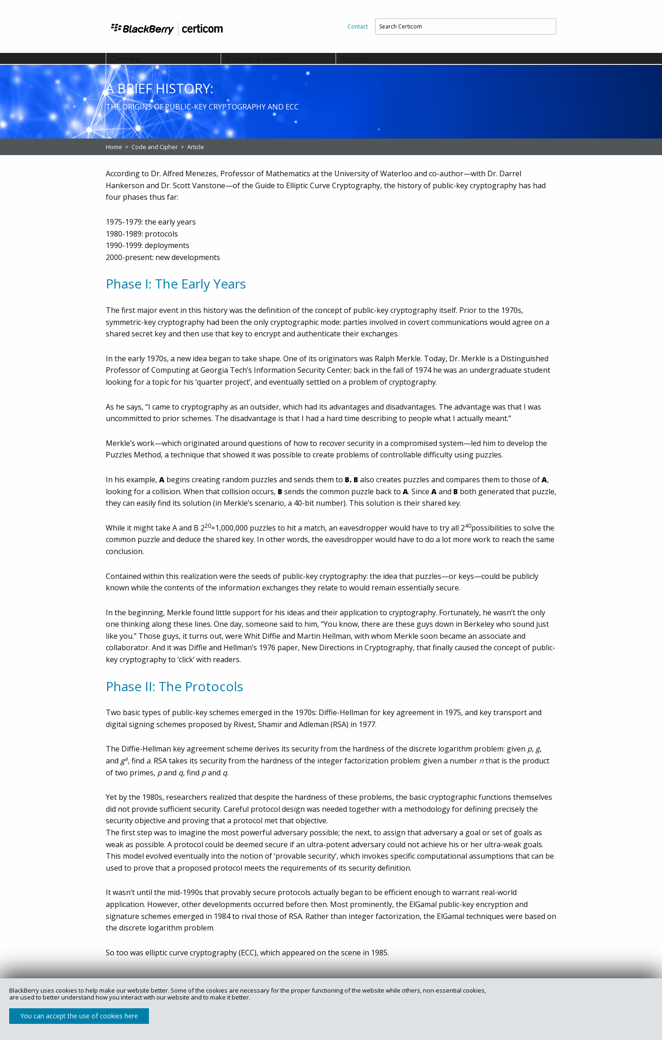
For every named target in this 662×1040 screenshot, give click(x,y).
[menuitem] (357, 26)
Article (195, 147)
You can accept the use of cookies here (79, 1015)
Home (115, 147)
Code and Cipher (155, 147)
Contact (358, 26)
